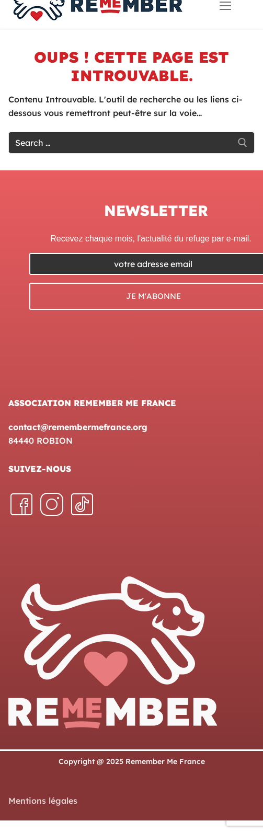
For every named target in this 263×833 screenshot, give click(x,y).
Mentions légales (42, 800)
